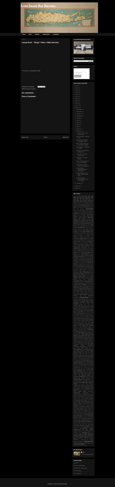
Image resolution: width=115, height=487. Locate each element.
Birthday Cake (88, 221)
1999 (83, 199)
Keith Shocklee (85, 318)
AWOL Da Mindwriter (88, 212)
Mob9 (92, 354)
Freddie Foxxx (77, 284)
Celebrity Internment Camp (86, 236)
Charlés (91, 238)
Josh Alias (80, 312)
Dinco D (79, 255)
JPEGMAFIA (76, 313)
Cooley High (81, 245)
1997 (78, 199)
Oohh (81, 368)
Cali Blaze (84, 232)
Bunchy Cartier (89, 230)
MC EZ (91, 348)
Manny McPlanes (86, 342)
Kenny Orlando (89, 320)
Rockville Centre (89, 390)
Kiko (92, 321)
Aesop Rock (28, 88)
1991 (80, 197)
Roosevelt (77, 393)
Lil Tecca (84, 329)
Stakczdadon (85, 407)
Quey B (89, 381)
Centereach (76, 238)
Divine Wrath (86, 256)
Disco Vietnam (90, 255)
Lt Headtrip (79, 339)
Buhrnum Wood (81, 230)
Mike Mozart (88, 352)
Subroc (75, 410)
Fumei (88, 284)
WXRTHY (81, 441)
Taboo (89, 413)
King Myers (81, 322)
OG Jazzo (76, 365)
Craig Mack (84, 246)
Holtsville (80, 300)
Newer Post (25, 137)
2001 (89, 199)
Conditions (56, 34)
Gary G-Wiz (82, 286)
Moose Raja (80, 357)
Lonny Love (76, 338)
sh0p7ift (86, 398)
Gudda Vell (86, 291)
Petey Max (80, 372)
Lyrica (89, 340)
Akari (75, 207)
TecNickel (84, 414)
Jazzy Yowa (80, 307)
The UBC (91, 420)
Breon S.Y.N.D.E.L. (89, 227)
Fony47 (85, 283)
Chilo (81, 239)
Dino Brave (83, 255)
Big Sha (80, 220)
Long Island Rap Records (38, 6)
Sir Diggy (78, 402)
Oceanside (83, 364)
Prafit (89, 376)
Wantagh (85, 433)
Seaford (82, 397)
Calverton (88, 232)
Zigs (85, 444)
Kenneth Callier (81, 320)
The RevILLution (85, 420)
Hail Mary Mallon (84, 293)
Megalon (87, 349)
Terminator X (90, 414)
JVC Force (82, 314)
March (78, 129)
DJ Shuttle (91, 261)
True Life (82, 424)
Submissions (46, 34)
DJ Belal (76, 258)
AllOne (86, 207)
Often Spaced (90, 364)
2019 (76, 101)
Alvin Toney (90, 207)
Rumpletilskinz (85, 394)
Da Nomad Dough (89, 249)
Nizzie (75, 361)
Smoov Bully (90, 403)
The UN (76, 421)
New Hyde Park (77, 360)
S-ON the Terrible (80, 395)
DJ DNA (86, 258)
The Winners (82, 421)
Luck (83, 339)
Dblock (81, 252)
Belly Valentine (82, 219)
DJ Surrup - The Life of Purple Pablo (82, 133)
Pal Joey (88, 369)
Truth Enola (86, 425)
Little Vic (80, 331)
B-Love (84, 213)
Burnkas (75, 231)
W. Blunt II (79, 432)
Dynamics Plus (77, 270)
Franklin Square (90, 283)
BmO (78, 225)
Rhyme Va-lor (88, 386)
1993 (86, 197)
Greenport (86, 290)
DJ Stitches (88, 262)
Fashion (81, 280)
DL (86, 263)
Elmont (76, 276)
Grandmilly (81, 289)
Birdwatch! (82, 221)
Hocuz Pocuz (90, 299)
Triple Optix (76, 424)
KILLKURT (76, 322)
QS (86, 381)
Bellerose (85, 217)
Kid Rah (88, 321)
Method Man (83, 350)
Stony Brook (80, 409)
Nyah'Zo (75, 364)
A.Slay (75, 204)
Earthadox (91, 270)
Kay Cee (86, 317)
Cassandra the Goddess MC (85, 235)
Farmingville (76, 280)
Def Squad (90, 254)
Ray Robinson (89, 384)
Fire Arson (85, 280)
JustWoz (78, 314)
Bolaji (81, 225)
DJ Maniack (83, 259)
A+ (77, 204)
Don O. (75, 266)
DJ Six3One (76, 262)
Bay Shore (90, 216)
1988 (92, 196)
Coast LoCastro (84, 242)
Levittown (90, 328)
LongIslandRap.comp (88, 337)
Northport (34, 88)
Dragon (79, 267)
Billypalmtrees (77, 221)
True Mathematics (89, 424)
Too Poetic (78, 423)
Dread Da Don (84, 267)
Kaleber (91, 316)
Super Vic (91, 410)
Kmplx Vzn (76, 324)
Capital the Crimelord (84, 234)
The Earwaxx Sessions (86, 418)
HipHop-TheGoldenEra (79, 465)
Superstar (76, 412)
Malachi (85, 341)
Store (30, 34)
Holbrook (76, 300)
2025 (76, 88)
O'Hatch (79, 364)
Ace (85, 204)
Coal (78, 242)
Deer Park (85, 254)
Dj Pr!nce (76, 261)
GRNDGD (76, 463)
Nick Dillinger (86, 360)
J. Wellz (88, 305)
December (79, 109)
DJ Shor (86, 261)
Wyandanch (88, 441)
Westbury (76, 435)
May (78, 124)
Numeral (91, 363)
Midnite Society (77, 352)
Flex (85, 281)
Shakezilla (76, 399)
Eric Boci (89, 276)
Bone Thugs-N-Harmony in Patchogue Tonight (82, 144)
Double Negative (87, 266)
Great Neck (87, 289)
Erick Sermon (81, 277)
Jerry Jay (89, 307)
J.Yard (92, 305)
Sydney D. (81, 413)
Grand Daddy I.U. (86, 287)
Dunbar (81, 269)
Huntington (76, 302)
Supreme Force (81, 411)
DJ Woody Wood (81, 263)
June (78, 122)
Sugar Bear (80, 410)
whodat (91, 438)
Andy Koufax (82, 210)
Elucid (80, 276)
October (79, 113)
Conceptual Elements (84, 244)
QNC (84, 381)
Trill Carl (91, 423)
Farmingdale (90, 279)
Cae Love (79, 232)
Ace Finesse (88, 204)
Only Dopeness (84, 367)
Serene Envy (80, 398)
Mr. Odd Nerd (86, 357)
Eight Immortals (77, 274)
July (78, 120)
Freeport (84, 284)
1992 (83, 197)
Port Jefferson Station (84, 375)
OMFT (92, 365)
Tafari (92, 413)
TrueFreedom (77, 425)
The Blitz (85, 416)
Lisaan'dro (76, 331)
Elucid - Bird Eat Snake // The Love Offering (82, 162)
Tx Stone (91, 425)
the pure (80, 420)
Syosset (85, 413)
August (78, 118)
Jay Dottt (86, 306)
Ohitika (80, 365)
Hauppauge (90, 295)
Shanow (79, 399)
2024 (76, 90)
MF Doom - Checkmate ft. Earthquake (82, 151)
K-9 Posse (90, 314)
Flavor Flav (76, 281)
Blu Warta (76, 224)
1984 (80, 196)
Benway (88, 219)
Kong (89, 324)
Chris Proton (90, 239)
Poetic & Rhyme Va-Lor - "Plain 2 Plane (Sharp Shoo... (82, 174)
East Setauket (87, 273)
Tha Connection (78, 416)
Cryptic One (77, 248)
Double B (81, 266)
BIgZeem (84, 220)
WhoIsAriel (76, 439)
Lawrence (85, 327)
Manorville (82, 343)
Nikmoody (91, 360)
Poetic (89, 373)
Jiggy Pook (80, 309)
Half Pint (91, 293)
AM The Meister (79, 209)
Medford (83, 349)
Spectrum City (89, 406)
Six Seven (83, 402)
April (78, 126)
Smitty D (85, 403)
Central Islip (82, 238)
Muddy (92, 357)
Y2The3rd (87, 443)
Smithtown (79, 403)
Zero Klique (81, 444)
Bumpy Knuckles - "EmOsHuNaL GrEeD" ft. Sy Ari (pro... (82, 179)
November (79, 111)
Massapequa (90, 345)
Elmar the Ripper (89, 274)
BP (83, 225)
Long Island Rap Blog (84, 335)
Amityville (89, 209)
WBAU (89, 432)
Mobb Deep (76, 356)
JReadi (80, 313)
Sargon (75, 397)
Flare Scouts (90, 280)
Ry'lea (75, 395)
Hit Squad (86, 299)
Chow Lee (85, 239)
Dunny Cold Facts (88, 269)
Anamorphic (76, 210)
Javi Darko (81, 306)
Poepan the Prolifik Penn (80, 373)
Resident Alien (81, 386)
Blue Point (80, 224)
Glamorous (90, 286)
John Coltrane (79, 310)
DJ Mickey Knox (89, 259)
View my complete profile (87, 454)
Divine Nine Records (79, 257)
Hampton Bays (77, 294)
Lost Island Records (84, 338)
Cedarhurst (76, 236)
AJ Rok (91, 205)
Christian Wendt (84, 241)
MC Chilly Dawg (83, 348)
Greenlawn (81, 290)
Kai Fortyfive (86, 316)
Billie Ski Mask (90, 220)
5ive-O (83, 203)
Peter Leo (76, 372)
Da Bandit (83, 249)
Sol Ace (80, 405)
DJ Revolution (81, 261)
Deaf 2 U (79, 254)
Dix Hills (91, 257)
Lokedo (75, 332)
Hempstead (84, 297)
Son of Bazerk (86, 405)
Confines (91, 244)
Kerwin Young (77, 321)
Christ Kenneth (77, 241)
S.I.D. (85, 395)
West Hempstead (88, 434)
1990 (78, 197)
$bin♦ (83, 452)
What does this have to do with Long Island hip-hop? (83, 436)
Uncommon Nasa (79, 427)
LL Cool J (85, 331)
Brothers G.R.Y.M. (77, 228)
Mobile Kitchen (82, 356)
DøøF (78, 266)
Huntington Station (85, 302)
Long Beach (81, 332)
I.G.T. (92, 303)
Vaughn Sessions (87, 431)
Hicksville (81, 299)
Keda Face (91, 317)
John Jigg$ (86, 310)
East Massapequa (84, 272)
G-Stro (91, 284)
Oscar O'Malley (87, 368)
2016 (76, 107)
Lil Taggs (79, 329)
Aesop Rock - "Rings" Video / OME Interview (82, 165)
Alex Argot (79, 207)
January (79, 183)
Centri (88, 238)
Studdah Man (90, 409)
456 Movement (89, 201)
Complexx (76, 244)
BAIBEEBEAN (90, 214)
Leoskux (85, 328)
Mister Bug (81, 354)
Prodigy (83, 378)
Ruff (92, 392)
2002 (92, 198)
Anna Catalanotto (89, 210)
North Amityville (86, 361)
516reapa (75, 203)
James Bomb (76, 306)
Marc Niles (87, 344)
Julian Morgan (85, 313)
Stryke (85, 409)
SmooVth (76, 405)
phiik (92, 372)
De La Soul (86, 252)
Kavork (82, 317)
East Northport (81, 273)
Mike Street (78, 353)
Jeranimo (85, 307)
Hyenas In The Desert (84, 303)
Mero (75, 350)
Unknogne (76, 428)
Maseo (82, 345)
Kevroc (82, 321)
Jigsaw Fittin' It (87, 309)
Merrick (78, 350)
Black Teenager (80, 223)
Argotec (75, 212)
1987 (89, 196)
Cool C (75, 245)
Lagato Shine (85, 325)
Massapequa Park (78, 346)
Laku (75, 327)
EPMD (84, 276)
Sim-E (75, 402)
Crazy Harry (90, 246)
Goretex (80, 287)
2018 (76, 103)
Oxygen (79, 369)
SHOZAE (78, 401)
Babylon (83, 214)
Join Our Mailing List (80, 69)
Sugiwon (86, 410)
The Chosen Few (85, 417)
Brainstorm (87, 225)
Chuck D (90, 241)
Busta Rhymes (86, 231)
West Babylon (79, 434)
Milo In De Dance (89, 353)
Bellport (75, 219)
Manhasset (80, 342)
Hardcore (76, 295)
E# (87, 270)
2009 (92, 200)
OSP (92, 368)
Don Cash (85, 265)
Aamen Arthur (81, 204)
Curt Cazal (83, 248)
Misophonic (76, 354)
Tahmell (78, 414)
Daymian (78, 252)
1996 (75, 199)
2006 (83, 200)
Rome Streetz (82, 391)
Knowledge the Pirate (83, 324)
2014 (76, 188)
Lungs (86, 340)
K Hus (86, 314)
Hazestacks (76, 297)
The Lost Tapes (77, 470)
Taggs (75, 414)
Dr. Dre (76, 267)
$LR (74, 196)
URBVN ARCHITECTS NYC (83, 429)
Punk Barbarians (86, 379)
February (79, 131)
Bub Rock (83, 228)
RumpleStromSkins (77, 394)
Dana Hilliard (81, 251)
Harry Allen (83, 295)
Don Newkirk (90, 265)
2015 (76, 186)
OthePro (75, 369)
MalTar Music (90, 341)
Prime (92, 376)
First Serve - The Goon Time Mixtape (82, 154)
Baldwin (76, 216)
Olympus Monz (86, 365)
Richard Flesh (80, 388)
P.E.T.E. (83, 369)
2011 (78, 201)
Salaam (88, 395)
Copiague (87, 245)
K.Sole (77, 316)
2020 (76, 98)
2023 (76, 92)
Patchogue (79, 371)
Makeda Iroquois (80, 341)
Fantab (84, 279)
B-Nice (90, 213)
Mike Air (83, 352)
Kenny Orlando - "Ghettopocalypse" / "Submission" (81, 169)
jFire (92, 307)
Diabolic (75, 255)
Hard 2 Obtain (90, 294)
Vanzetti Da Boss (77, 431)
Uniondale (86, 427)
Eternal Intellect (89, 277)
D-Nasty (91, 248)
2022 (76, 94)
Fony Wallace (80, 283)
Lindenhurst (90, 329)
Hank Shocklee (83, 294)
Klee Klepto (87, 322)
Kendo (75, 320)
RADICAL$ (90, 382)
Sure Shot (87, 412)
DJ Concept (80, 258)
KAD (81, 316)
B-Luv (87, 213)
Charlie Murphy (77, 239)
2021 (76, 96)
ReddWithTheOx (77, 385)
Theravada (89, 421)
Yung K (75, 444)
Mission (37, 34)
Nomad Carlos (79, 361)
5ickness (79, 203)
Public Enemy (78, 379)
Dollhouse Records (78, 265)
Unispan (91, 427)
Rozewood (85, 392)
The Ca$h (79, 417)
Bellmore (90, 217)
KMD (92, 322)
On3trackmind (77, 367)
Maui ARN (88, 346)
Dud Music (76, 269)
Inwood (75, 305)
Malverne (75, 342)
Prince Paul (77, 378)
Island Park (80, 305)
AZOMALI (76, 213)
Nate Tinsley (86, 358)
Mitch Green (87, 354)
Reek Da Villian (85, 385)
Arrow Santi (79, 212)
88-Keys (87, 203)
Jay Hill (89, 306)
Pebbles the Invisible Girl (88, 371)
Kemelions (91, 318)
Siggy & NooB (90, 401)
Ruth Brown (90, 394)
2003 (75, 200)
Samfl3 (91, 395)
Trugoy (81, 425)
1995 (92, 197)
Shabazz (91, 398)
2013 (84, 201)
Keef (75, 318)
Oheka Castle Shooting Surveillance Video (82, 140)
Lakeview (91, 325)
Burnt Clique (80, 231)
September (79, 116)
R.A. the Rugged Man (82, 382)
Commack (91, 242)
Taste (81, 414)
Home (23, 34)
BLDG (91, 223)
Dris (88, 267)
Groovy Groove (80, 291)
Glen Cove (76, 287)
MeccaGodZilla (77, 349)
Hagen (78, 293)
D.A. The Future (77, 249)
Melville (91, 349)
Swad (92, 412)
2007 (86, 200)
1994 (89, 197)
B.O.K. (79, 214)
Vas (82, 431)
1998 (80, 199)
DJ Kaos (78, 259)
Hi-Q (78, 299)
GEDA (86, 286)
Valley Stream (89, 430)
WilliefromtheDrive (84, 439)
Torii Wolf (87, 423)
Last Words (79, 326)
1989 (75, 197)
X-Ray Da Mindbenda (79, 443)
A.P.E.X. (91, 203)
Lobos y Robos (90, 331)
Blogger (65, 483)
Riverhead (87, 388)
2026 (76, 85)
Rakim (75, 384)
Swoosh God (76, 413)
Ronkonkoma (90, 391)
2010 (75, 201)
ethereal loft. (77, 279)
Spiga (75, 407)
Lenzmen (82, 328)
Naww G (91, 358)
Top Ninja (83, 423)
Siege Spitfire (84, 401)
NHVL (81, 360)
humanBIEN (90, 300)
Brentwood (81, 227)
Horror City (85, 300)
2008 (89, 200)
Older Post (66, 137)
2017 (76, 105)
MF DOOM (90, 350)
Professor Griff (89, 378)
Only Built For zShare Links (80, 468)
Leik (79, 328)
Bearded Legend (78, 217)
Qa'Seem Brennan (79, 381)
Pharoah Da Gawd (87, 372)
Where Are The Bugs (83, 438)
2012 (81, 201)
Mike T (83, 353)
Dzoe (84, 270)
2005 (80, 200)
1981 (77, 196)
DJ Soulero (81, 262)
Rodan (75, 391)
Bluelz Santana (87, 224)
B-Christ (80, 213)
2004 (77, 200)
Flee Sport (81, 281)
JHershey (76, 309)
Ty (74, 427)
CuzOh (88, 248)
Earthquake (76, 272)
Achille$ (77, 205)
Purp (91, 379)
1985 (82, 196)
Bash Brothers (82, 216)
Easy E (91, 273)
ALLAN (83, 207)
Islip (85, 305)
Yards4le (91, 443)
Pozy (87, 376)
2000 (86, 199)
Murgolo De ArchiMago (78, 358)
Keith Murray (79, 318)
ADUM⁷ (81, 205)
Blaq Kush (87, 223)
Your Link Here (77, 473)
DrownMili (91, 267)
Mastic (84, 346)
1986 (85, 196)
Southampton (83, 406)
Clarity (75, 242)
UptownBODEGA (83, 428)
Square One (79, 407)
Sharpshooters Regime (86, 399)
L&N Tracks (79, 325)
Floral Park (88, 281)
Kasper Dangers (77, 317)
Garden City (76, 286)
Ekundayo (83, 274)
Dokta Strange (90, 263)
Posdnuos (82, 376)
